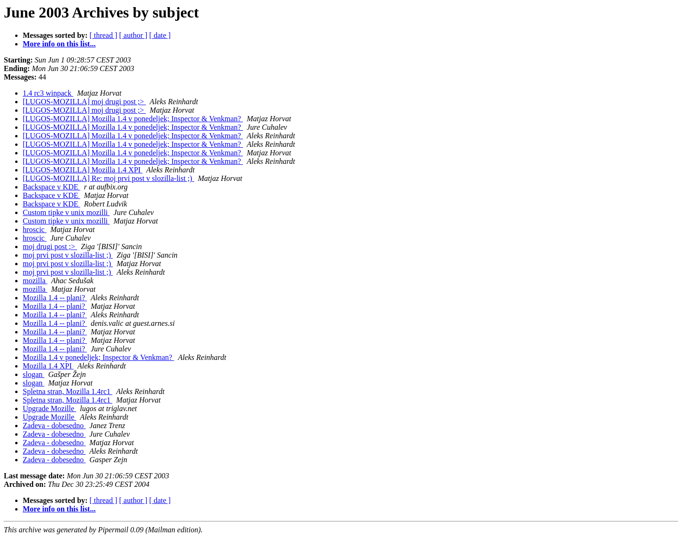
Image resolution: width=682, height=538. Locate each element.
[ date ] (159, 35)
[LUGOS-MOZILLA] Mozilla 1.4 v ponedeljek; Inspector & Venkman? (133, 119)
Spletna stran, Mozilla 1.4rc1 (67, 391)
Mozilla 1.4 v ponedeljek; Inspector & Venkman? (98, 357)
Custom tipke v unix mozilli (66, 212)
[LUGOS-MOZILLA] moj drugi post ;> (84, 102)
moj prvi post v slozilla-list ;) (68, 255)
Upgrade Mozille (49, 408)
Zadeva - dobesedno (54, 425)
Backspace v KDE (51, 187)
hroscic (34, 229)
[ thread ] (103, 35)
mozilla (35, 281)
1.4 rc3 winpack (48, 93)
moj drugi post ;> (50, 246)
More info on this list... (59, 44)
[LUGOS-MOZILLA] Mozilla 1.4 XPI (83, 170)
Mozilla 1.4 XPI (48, 366)
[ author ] (133, 35)
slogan (34, 374)
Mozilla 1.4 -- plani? (55, 298)
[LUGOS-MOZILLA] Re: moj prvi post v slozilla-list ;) (108, 178)
